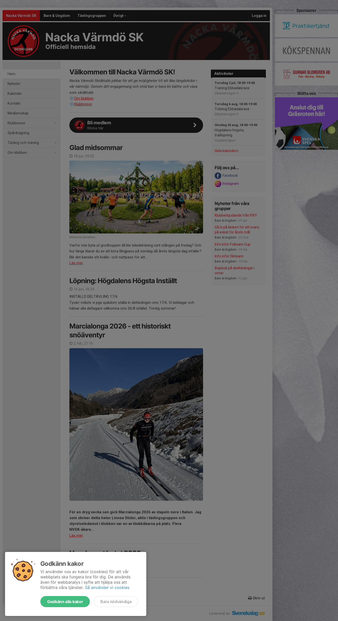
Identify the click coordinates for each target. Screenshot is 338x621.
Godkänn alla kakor (65, 601)
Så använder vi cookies (107, 587)
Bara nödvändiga (115, 601)
